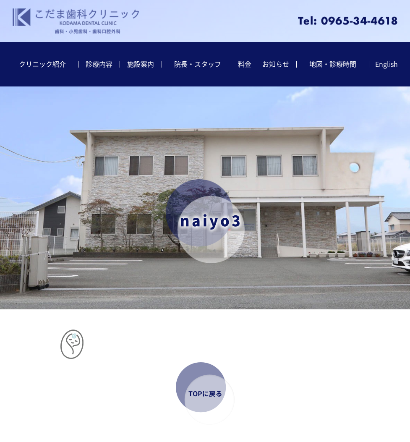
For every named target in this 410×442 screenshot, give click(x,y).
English (386, 64)
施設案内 (140, 64)
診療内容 (99, 64)
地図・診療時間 (332, 64)
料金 (244, 64)
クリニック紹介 (42, 64)
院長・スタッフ (197, 64)
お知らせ (275, 64)
